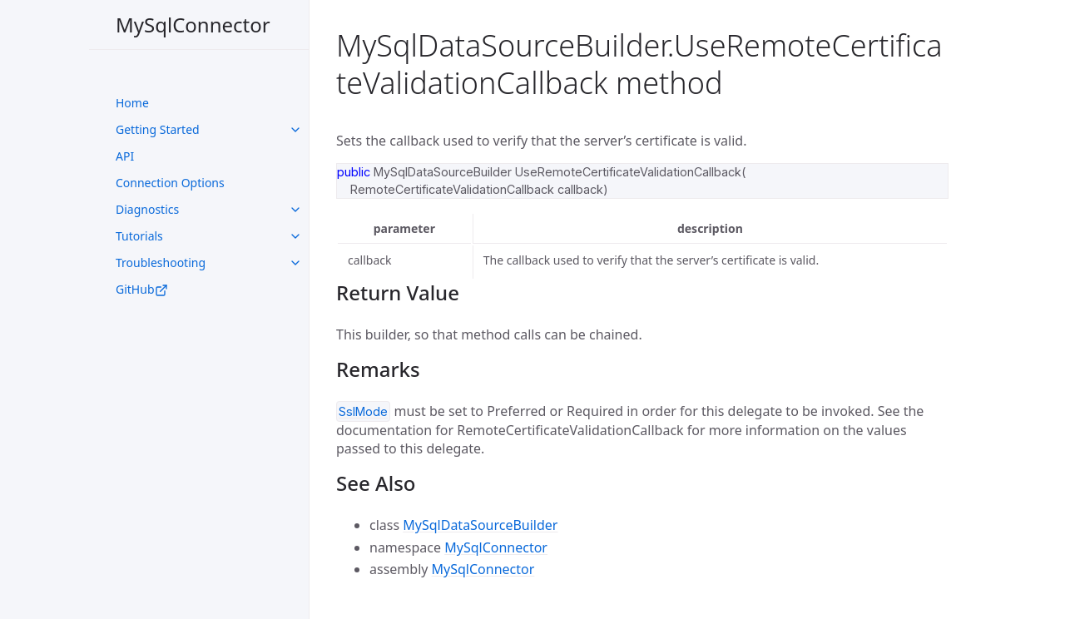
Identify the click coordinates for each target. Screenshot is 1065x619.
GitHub (142, 289)
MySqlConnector (193, 24)
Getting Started (158, 129)
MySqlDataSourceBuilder (480, 525)
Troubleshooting (161, 262)
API (125, 156)
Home (132, 103)
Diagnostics (147, 209)
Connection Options (170, 183)
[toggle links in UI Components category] (295, 129)
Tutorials (139, 236)
